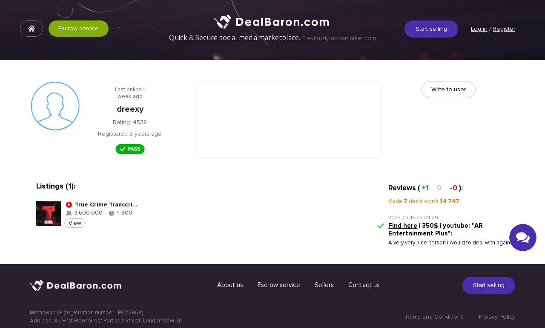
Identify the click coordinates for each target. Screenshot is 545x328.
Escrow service (78, 28)
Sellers (324, 285)
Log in (479, 28)
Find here (402, 225)
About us (230, 285)
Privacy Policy (497, 316)
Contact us (364, 285)
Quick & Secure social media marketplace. (272, 37)
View (75, 223)
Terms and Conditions (434, 316)
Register (504, 28)
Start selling (431, 28)
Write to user (448, 89)
